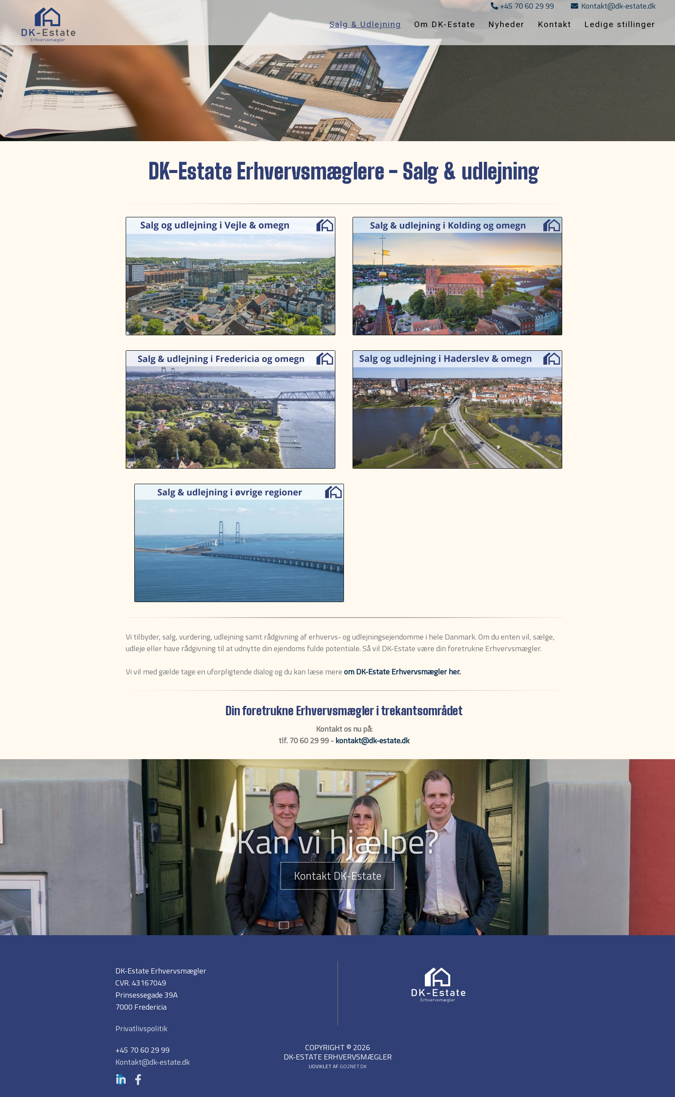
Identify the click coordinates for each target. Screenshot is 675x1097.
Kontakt (554, 24)
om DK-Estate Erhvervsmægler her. (402, 671)
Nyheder (506, 24)
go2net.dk (353, 1066)
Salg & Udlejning (365, 24)
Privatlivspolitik (141, 1028)
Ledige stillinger (620, 24)
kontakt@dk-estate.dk (372, 740)
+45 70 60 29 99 (522, 6)
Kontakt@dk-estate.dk (613, 6)
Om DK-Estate (444, 24)
